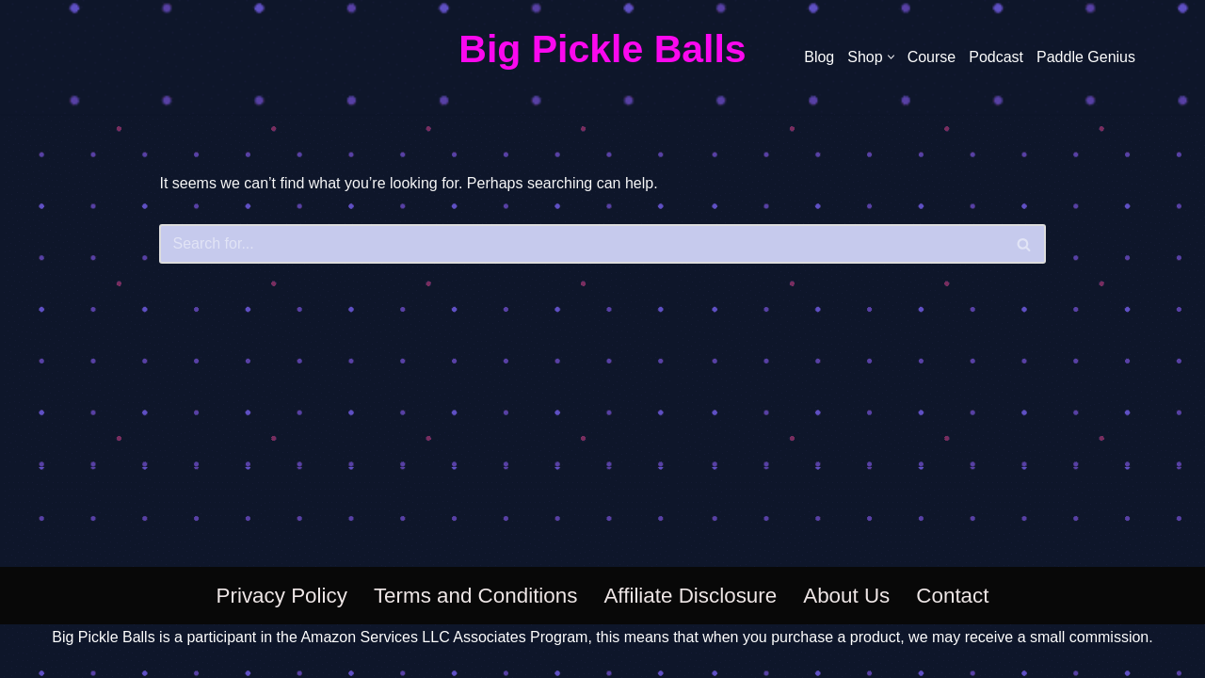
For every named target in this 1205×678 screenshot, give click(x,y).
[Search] (581, 244)
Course (932, 57)
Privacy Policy (282, 595)
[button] (891, 57)
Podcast (996, 57)
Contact (952, 595)
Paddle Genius (1085, 57)
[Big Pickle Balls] (602, 50)
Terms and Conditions (476, 595)
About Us (846, 595)
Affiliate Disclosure (690, 595)
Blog (819, 57)
